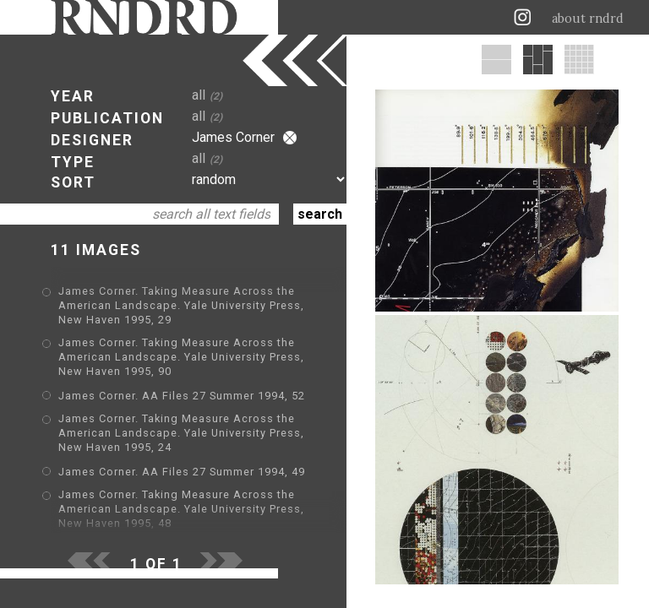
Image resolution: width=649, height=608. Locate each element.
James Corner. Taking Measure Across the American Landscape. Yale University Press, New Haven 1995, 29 (181, 305)
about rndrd (588, 18)
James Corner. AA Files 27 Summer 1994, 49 (181, 471)
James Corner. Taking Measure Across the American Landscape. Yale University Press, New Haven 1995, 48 (181, 508)
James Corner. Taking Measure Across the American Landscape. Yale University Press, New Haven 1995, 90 (181, 356)
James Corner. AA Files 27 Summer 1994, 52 (181, 395)
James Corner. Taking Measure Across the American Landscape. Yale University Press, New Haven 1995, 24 (181, 432)
